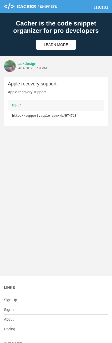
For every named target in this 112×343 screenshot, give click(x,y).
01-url (17, 105)
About (9, 319)
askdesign (27, 64)
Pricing (9, 329)
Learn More (56, 45)
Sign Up (10, 300)
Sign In (10, 310)
